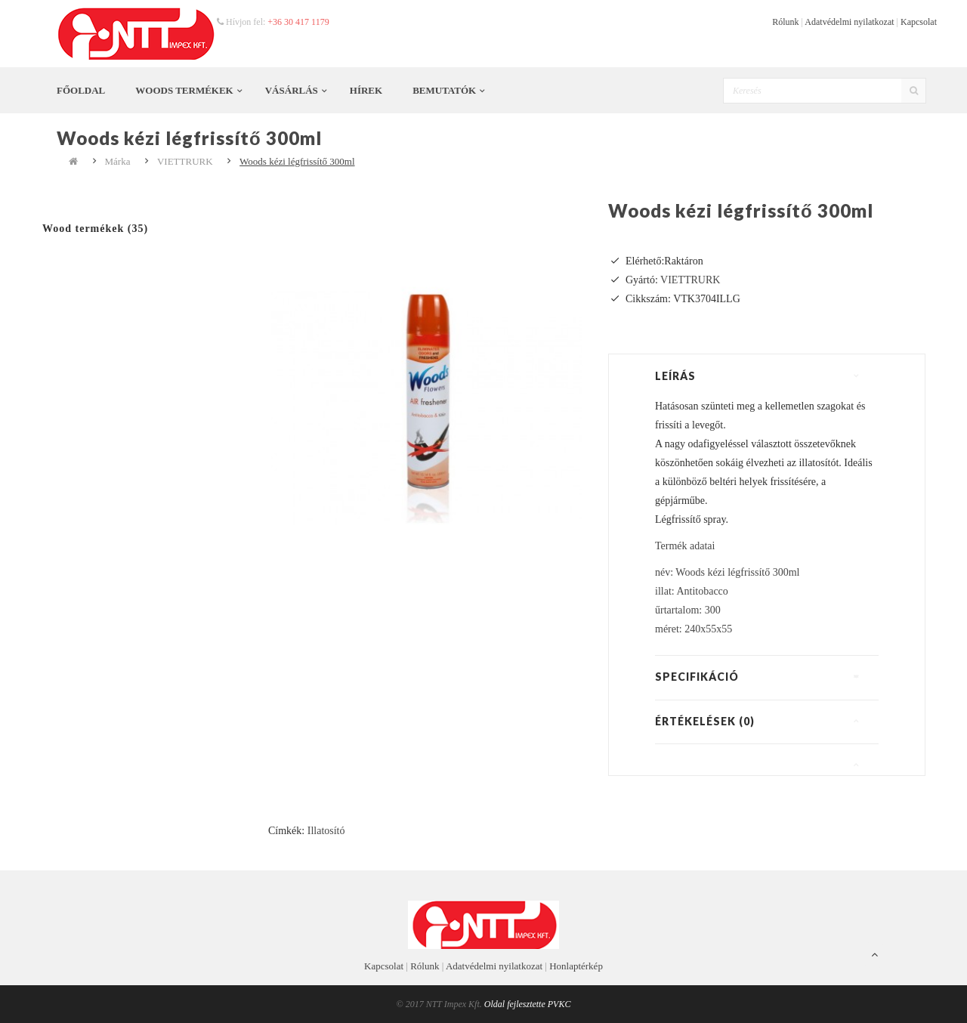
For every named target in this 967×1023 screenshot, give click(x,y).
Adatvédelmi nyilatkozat (849, 22)
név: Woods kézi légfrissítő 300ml (727, 572)
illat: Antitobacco (691, 591)
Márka (118, 161)
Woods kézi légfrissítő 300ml (296, 161)
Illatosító (326, 830)
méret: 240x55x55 (693, 629)
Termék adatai (685, 546)
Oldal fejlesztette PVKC (527, 1004)
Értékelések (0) (705, 721)
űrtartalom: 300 (688, 610)
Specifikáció (697, 676)
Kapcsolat (919, 22)
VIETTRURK (185, 161)
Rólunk (785, 22)
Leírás (675, 375)
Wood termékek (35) (95, 228)
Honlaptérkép (576, 966)
